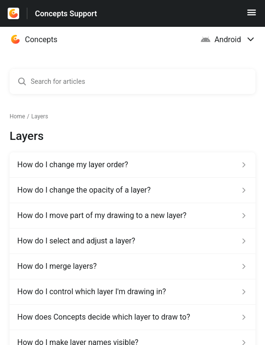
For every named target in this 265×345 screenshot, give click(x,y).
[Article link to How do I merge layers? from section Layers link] (132, 266)
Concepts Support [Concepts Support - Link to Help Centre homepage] (66, 13)
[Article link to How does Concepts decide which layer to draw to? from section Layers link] (132, 317)
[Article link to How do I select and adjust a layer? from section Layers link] (132, 241)
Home (17, 116)
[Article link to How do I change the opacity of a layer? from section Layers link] (132, 190)
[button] (251, 15)
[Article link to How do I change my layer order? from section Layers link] (132, 165)
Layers (39, 116)
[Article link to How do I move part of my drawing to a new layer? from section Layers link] (132, 215)
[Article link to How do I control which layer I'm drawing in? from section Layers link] (132, 292)
